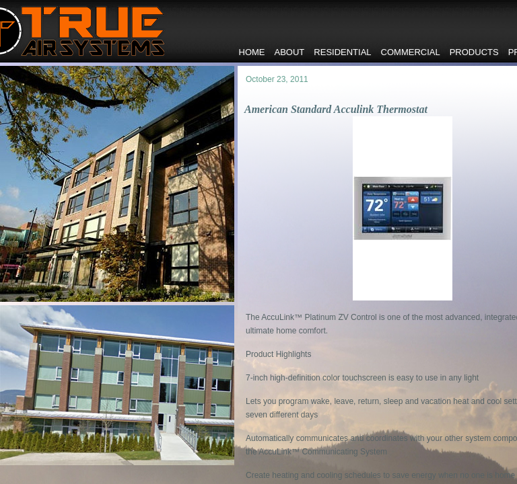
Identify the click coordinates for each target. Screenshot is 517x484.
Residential (342, 52)
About (290, 52)
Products (474, 52)
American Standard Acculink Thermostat (335, 109)
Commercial (410, 52)
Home (252, 52)
